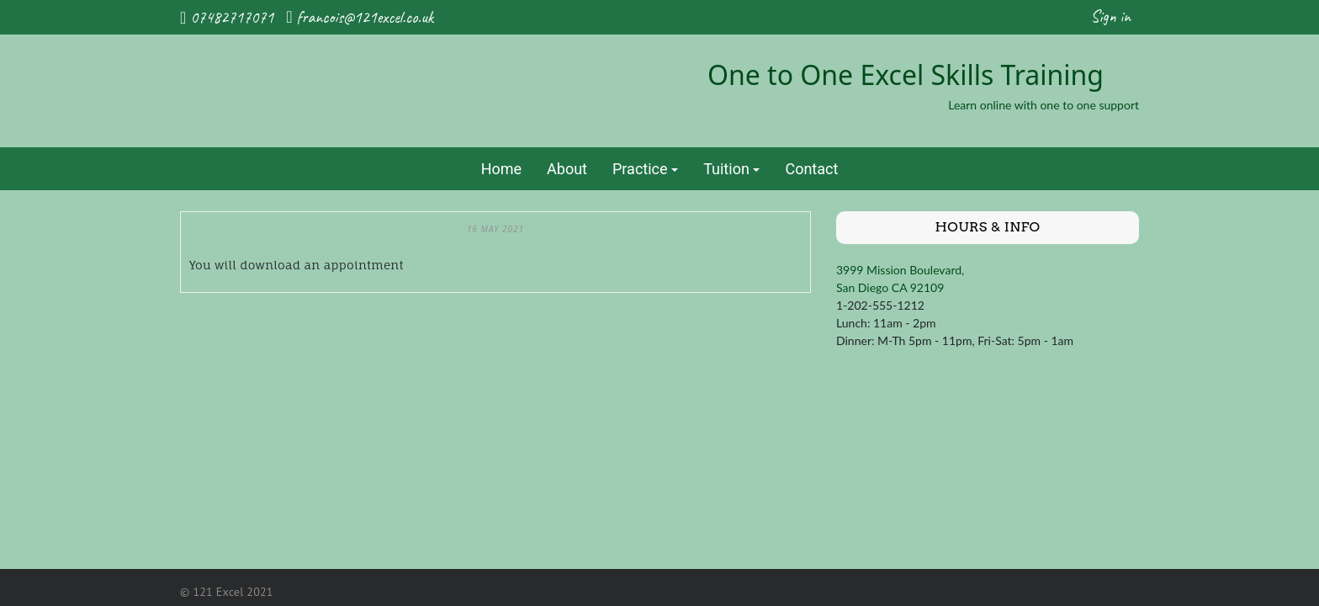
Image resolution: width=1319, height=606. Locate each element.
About (567, 169)
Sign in (1110, 16)
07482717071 (231, 17)
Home (501, 169)
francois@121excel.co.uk (364, 17)
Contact (811, 169)
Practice (640, 169)
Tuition (726, 169)
